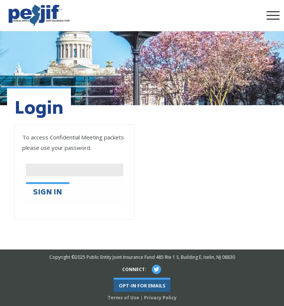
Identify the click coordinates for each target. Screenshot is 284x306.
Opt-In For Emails (142, 285)
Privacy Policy (160, 297)
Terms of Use (123, 297)
